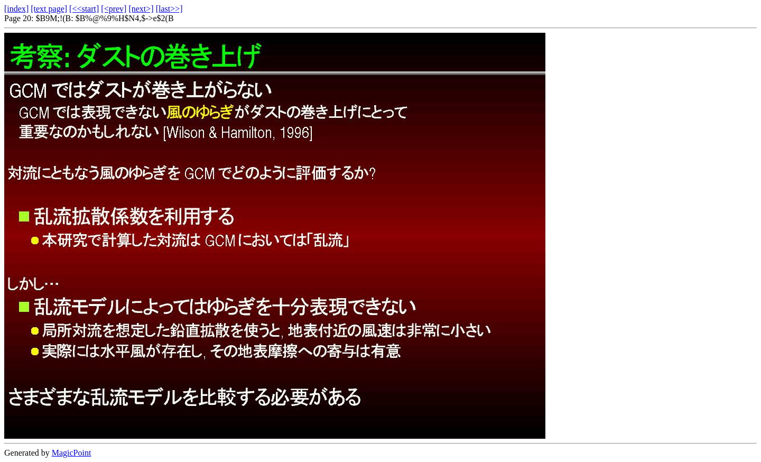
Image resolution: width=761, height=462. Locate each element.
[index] (16, 8)
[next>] (140, 8)
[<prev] (113, 8)
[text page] (49, 8)
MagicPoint (71, 452)
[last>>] (169, 8)
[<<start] (84, 8)
